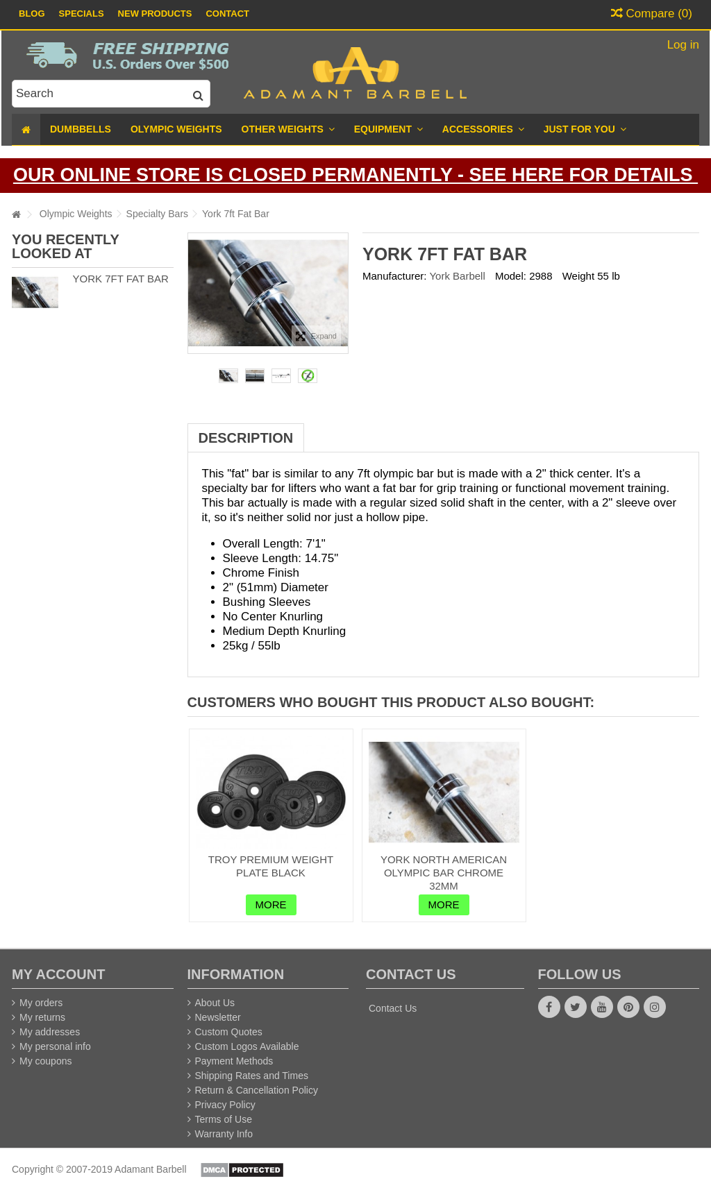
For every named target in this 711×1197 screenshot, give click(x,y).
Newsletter (218, 1017)
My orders (40, 1002)
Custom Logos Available (247, 1046)
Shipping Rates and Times (251, 1075)
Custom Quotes (228, 1031)
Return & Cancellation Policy (256, 1090)
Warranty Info (224, 1133)
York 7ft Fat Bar (120, 279)
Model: (510, 276)
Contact (227, 13)
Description (246, 437)
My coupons (45, 1061)
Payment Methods (234, 1061)
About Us (215, 1002)
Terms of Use (223, 1119)
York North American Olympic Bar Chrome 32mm (443, 873)
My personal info (55, 1046)
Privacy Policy (225, 1104)
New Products (155, 13)
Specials (81, 13)
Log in (681, 44)
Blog (32, 13)
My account (58, 974)
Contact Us (393, 1008)
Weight (578, 276)
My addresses (49, 1031)
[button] (585, 129)
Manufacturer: (394, 276)
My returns (42, 1017)
